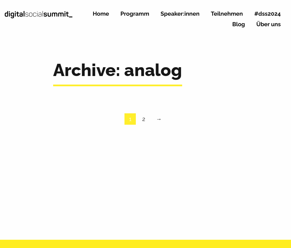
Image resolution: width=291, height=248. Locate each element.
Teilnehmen (227, 14)
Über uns (268, 24)
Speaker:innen (180, 14)
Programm (134, 14)
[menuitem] (101, 16)
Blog (238, 24)
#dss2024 (267, 14)
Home (101, 14)
